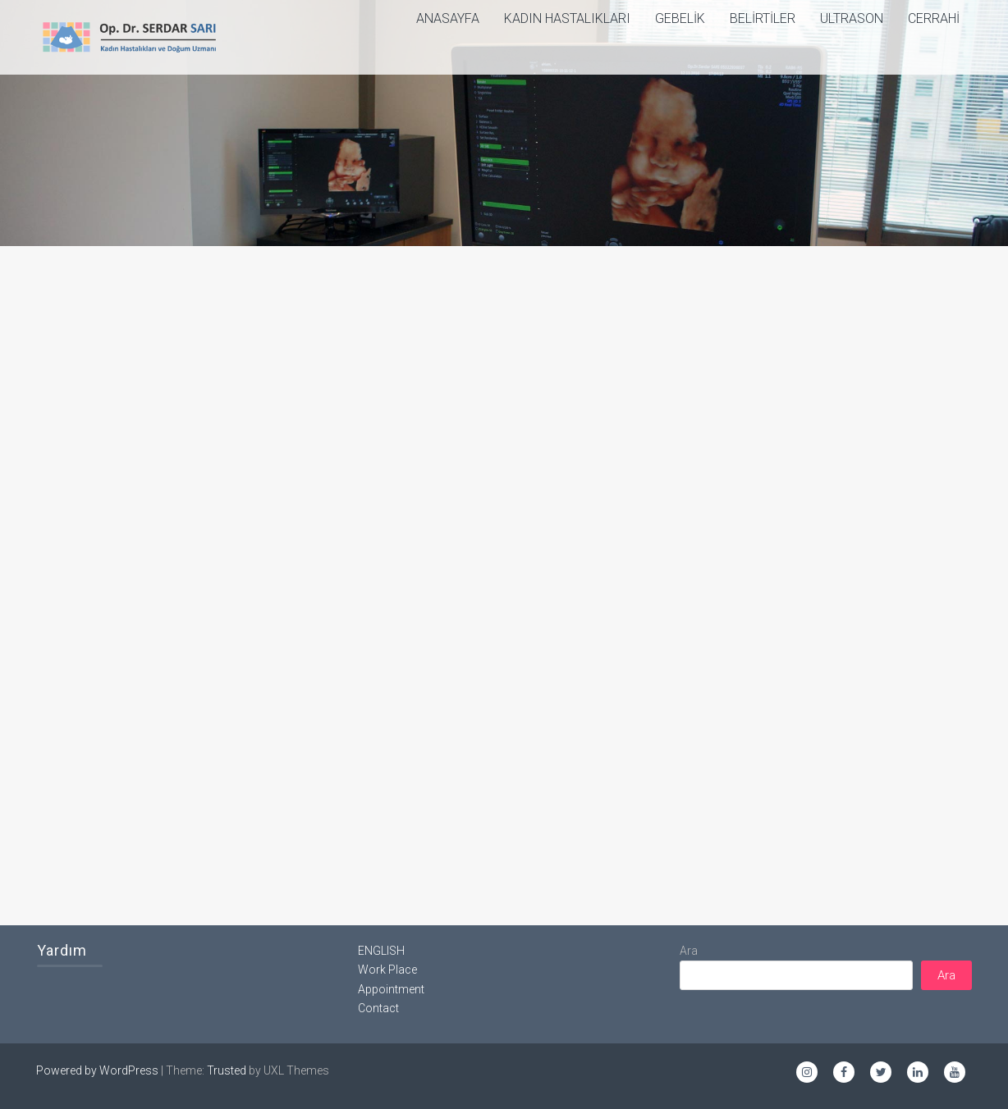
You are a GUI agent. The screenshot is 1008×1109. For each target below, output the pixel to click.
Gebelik (680, 18)
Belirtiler (762, 18)
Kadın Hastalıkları (567, 18)
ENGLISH (381, 950)
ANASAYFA (447, 18)
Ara (689, 950)
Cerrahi (934, 18)
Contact (378, 1008)
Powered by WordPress (97, 1070)
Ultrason (851, 18)
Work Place (387, 969)
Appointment (391, 989)
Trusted (226, 1070)
